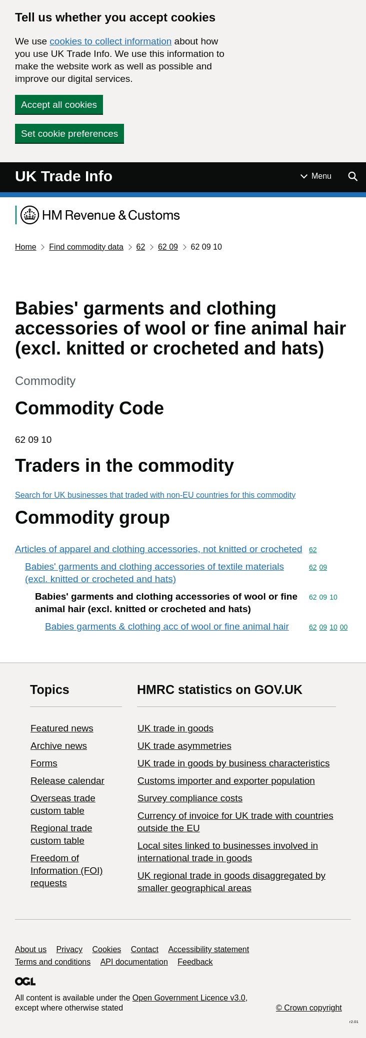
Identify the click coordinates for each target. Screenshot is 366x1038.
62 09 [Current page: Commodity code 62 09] (168, 247)
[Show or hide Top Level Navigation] (316, 176)
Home (25, 247)
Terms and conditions (52, 962)
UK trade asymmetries (185, 745)
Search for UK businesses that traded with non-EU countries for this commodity (155, 495)
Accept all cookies (59, 104)
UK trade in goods (176, 728)
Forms (44, 763)
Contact (144, 949)
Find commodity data (86, 247)
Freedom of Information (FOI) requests (66, 870)
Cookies (107, 949)
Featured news (62, 728)
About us (30, 949)
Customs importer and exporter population (226, 780)
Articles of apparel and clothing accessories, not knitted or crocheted (158, 549)
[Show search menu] (352, 176)
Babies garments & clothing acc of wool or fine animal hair (167, 626)
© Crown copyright (309, 1008)
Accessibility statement (208, 949)
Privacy (69, 949)
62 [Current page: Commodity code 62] (140, 247)
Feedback (195, 962)
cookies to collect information (111, 41)
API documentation (134, 962)
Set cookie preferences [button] (69, 133)
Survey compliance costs (190, 798)
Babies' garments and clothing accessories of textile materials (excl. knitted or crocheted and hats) (154, 572)
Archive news (58, 745)
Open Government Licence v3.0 (189, 998)
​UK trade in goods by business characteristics (234, 763)
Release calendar (67, 780)
